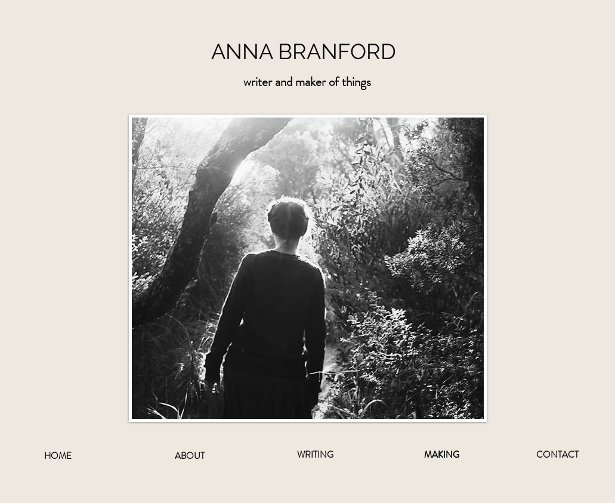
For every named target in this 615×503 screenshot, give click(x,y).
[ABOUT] (189, 456)
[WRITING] (315, 455)
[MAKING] (442, 455)
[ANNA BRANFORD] (307, 51)
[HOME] (58, 456)
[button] (307, 82)
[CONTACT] (557, 455)
